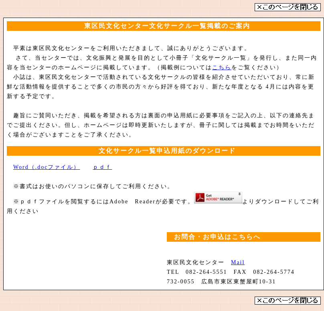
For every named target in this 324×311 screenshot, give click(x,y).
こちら (221, 67)
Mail (238, 262)
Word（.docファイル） (46, 167)
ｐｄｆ (102, 167)
